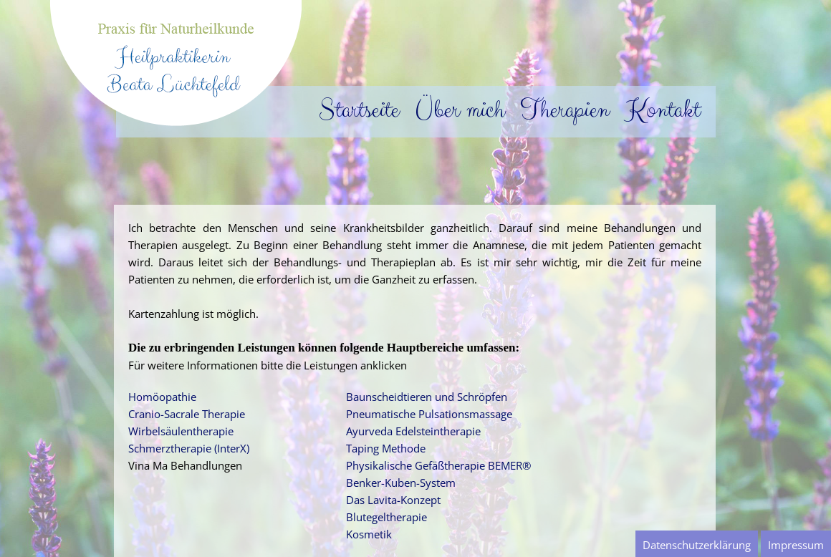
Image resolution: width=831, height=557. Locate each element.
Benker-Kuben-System (401, 482)
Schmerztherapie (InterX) (188, 448)
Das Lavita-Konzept (393, 500)
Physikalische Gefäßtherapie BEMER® (438, 465)
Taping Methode (386, 448)
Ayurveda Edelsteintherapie (413, 431)
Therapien (558, 110)
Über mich (453, 110)
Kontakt (656, 110)
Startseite (352, 110)
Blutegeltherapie (386, 517)
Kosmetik (369, 534)
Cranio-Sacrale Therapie (186, 414)
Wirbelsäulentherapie (181, 431)
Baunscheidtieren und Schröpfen (426, 396)
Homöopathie (162, 396)
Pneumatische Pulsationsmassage (429, 414)
